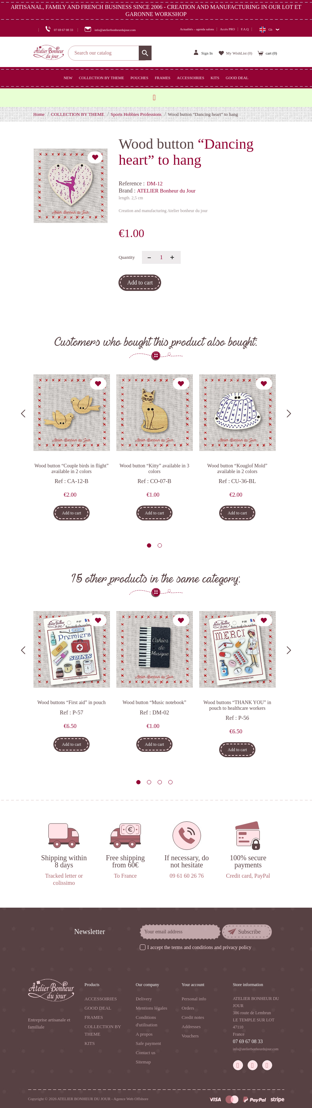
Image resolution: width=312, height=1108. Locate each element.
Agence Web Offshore (130, 1099)
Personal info (194, 998)
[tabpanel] (71, 449)
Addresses (191, 1026)
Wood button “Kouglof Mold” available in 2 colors (237, 468)
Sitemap (143, 1062)
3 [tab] (160, 782)
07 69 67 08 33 (248, 1041)
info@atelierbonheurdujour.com (256, 1049)
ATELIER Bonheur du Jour (166, 191)
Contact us (145, 1052)
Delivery (144, 998)
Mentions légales (151, 1008)
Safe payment (148, 1043)
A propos (144, 1034)
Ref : (60, 481)
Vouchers (190, 1035)
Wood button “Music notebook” (154, 702)
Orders (188, 1008)
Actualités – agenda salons (197, 29)
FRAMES (94, 1017)
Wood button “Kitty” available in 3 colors (154, 468)
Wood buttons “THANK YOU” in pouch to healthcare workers (237, 705)
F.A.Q (245, 29)
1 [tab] (149, 545)
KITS (90, 1043)
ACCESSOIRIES (101, 998)
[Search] (110, 53)
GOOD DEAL (98, 1008)
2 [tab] (160, 545)
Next (288, 413)
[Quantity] (161, 257)
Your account (193, 984)
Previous (23, 413)
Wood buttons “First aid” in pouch (71, 702)
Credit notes (193, 1017)
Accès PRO (227, 29)
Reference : (131, 183)
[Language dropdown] (269, 29)
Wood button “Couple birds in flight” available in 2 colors (72, 468)
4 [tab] (170, 782)
